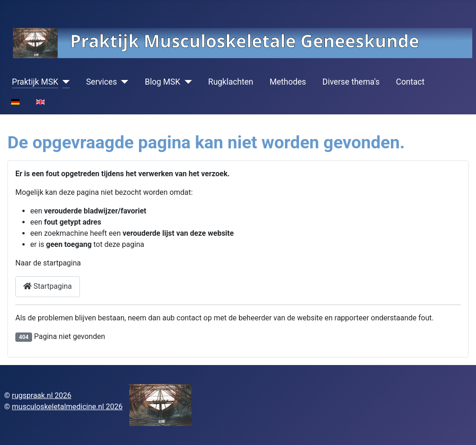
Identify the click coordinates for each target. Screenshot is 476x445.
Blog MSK (162, 81)
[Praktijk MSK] (64, 82)
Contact (410, 81)
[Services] (122, 82)
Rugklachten (230, 81)
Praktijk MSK (35, 81)
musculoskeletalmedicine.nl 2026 (67, 406)
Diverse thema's (351, 81)
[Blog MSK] (186, 82)
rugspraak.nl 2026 (42, 395)
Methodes (288, 81)
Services (101, 81)
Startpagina (47, 286)
